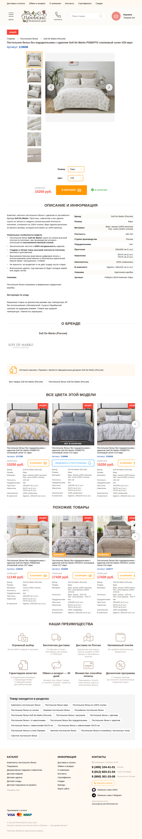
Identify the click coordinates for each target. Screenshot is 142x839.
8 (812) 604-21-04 (103, 771)
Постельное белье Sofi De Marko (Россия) (69, 382)
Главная (11, 38)
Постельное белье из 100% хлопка (89, 705)
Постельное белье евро (56, 705)
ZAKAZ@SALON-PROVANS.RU (105, 804)
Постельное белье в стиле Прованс (28, 730)
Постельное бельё (29, 38)
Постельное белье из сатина (25, 710)
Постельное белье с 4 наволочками (28, 720)
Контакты (69, 3)
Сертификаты (85, 3)
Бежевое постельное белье (56, 710)
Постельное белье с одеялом (106, 720)
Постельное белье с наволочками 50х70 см (32, 725)
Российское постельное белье (89, 710)
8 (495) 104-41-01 (103, 767)
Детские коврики (15, 773)
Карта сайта (63, 788)
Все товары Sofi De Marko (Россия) (26, 382)
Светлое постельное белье (24, 735)
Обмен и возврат (37, 3)
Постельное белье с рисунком (70, 715)
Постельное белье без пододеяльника (68, 720)
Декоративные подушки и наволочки (24, 770)
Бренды (61, 785)
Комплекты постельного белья (25, 705)
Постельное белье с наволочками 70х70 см (79, 725)
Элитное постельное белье (63, 730)
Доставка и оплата (16, 3)
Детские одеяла (14, 777)
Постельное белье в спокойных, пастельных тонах (105, 730)
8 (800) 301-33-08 (103, 776)
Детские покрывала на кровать (22, 785)
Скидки (99, 3)
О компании (55, 3)
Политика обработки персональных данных (25, 831)
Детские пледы (14, 781)
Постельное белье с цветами (104, 715)
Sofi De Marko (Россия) (54, 38)
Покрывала (12, 766)
